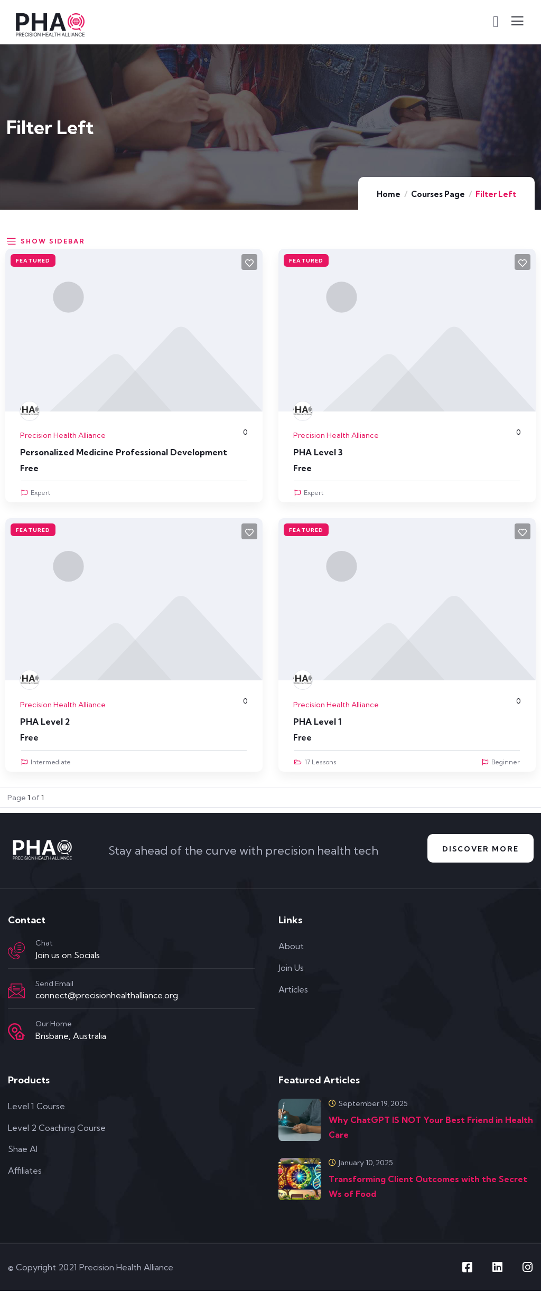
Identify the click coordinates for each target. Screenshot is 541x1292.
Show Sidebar (45, 240)
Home (388, 194)
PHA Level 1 (317, 721)
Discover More (478, 849)
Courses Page (438, 194)
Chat (44, 944)
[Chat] (16, 952)
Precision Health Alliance (63, 435)
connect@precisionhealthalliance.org (106, 996)
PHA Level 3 (318, 452)
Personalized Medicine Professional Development (123, 452)
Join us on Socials (67, 956)
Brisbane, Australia (70, 1037)
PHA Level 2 (45, 721)
